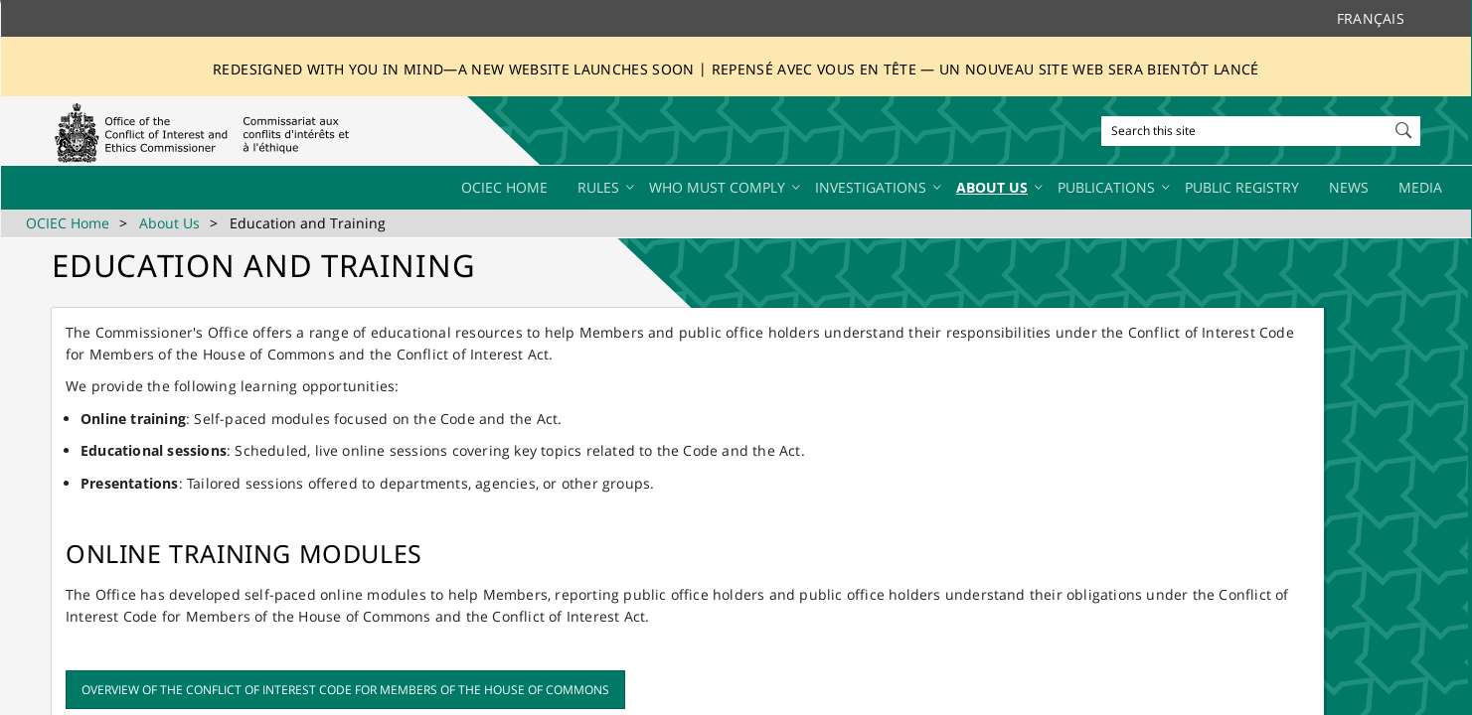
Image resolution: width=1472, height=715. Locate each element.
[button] (1405, 126)
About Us (169, 223)
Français (1370, 18)
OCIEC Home (67, 223)
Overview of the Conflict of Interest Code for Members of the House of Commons (345, 689)
